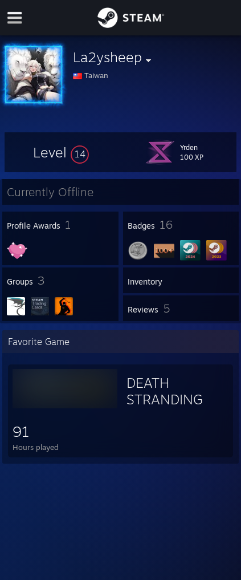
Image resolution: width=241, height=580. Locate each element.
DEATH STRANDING (164, 391)
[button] (61, 152)
